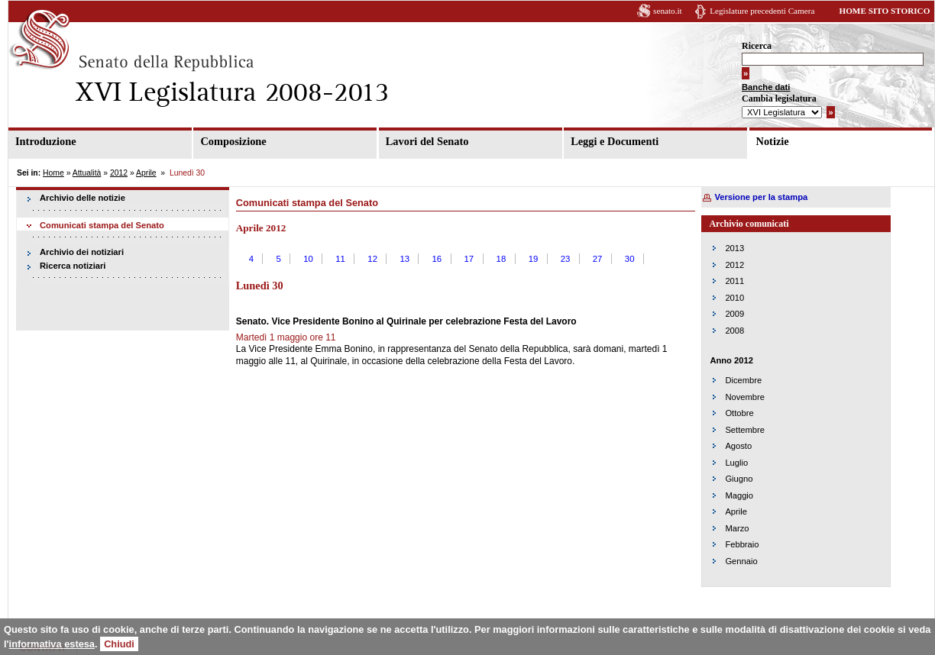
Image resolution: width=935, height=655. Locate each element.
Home (53, 173)
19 (534, 258)
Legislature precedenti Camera (762, 10)
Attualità (87, 173)
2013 (734, 248)
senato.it (667, 10)
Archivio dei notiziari (82, 252)
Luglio (736, 462)
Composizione (233, 141)
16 (437, 258)
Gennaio (741, 561)
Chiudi (119, 644)
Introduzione (45, 141)
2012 (119, 173)
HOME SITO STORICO (884, 10)
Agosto (738, 445)
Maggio (739, 495)
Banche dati (766, 87)
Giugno (738, 478)
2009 (734, 313)
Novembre (745, 397)
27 (598, 258)
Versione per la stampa (760, 197)
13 (404, 258)
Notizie (772, 141)
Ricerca (757, 45)
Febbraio (742, 544)
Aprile (146, 173)
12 (372, 258)
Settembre (745, 429)
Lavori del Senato (427, 141)
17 (469, 258)
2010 (734, 297)
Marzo (737, 528)
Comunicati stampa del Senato (102, 225)
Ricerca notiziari (72, 265)
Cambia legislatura (779, 98)
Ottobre (739, 413)
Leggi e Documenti (614, 141)
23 (566, 258)
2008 (734, 330)
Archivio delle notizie (82, 197)
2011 (734, 281)
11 (340, 258)
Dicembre (743, 380)
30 (630, 258)
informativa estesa (52, 644)
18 (501, 258)
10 (308, 258)
